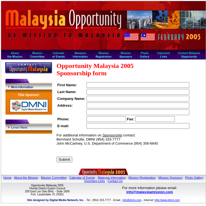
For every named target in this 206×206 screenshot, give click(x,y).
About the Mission (26, 177)
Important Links (94, 181)
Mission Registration (142, 177)
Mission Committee (54, 177)
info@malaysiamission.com (149, 192)
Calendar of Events (82, 177)
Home (8, 177)
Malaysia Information (112, 177)
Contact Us (115, 181)
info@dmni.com (132, 200)
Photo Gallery (194, 177)
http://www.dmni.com (167, 200)
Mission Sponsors (171, 177)
